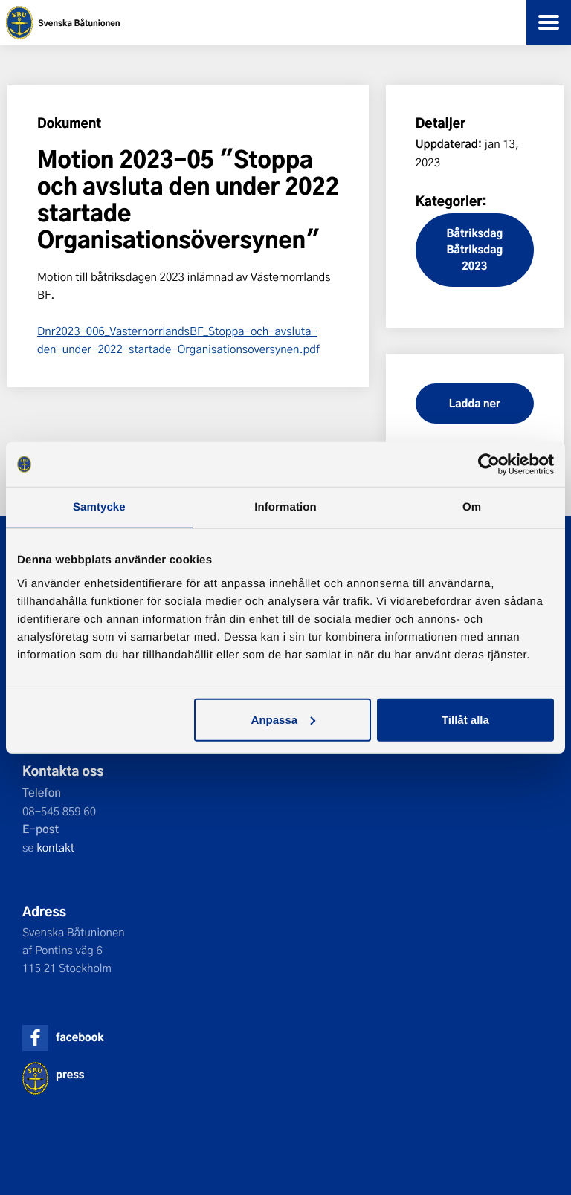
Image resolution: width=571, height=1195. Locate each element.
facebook (79, 1037)
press (70, 1074)
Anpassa (283, 719)
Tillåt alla (465, 719)
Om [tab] (471, 507)
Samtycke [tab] (99, 507)
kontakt (55, 847)
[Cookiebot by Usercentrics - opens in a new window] (489, 464)
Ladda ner (474, 403)
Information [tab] (285, 507)
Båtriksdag (475, 233)
